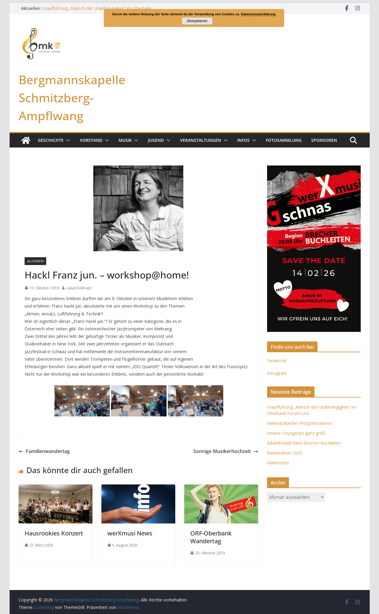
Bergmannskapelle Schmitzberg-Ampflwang (72, 97)
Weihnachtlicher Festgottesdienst (299, 423)
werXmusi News (129, 533)
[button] (67, 140)
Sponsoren (324, 140)
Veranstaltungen (200, 140)
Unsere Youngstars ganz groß (296, 433)
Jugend (156, 140)
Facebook (276, 360)
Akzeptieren (197, 21)
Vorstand (91, 140)
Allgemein (35, 261)
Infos (243, 140)
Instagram (277, 373)
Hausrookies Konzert (54, 533)
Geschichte (51, 140)
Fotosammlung (284, 140)
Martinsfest (278, 463)
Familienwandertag (44, 451)
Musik (125, 140)
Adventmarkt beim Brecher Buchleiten (304, 443)
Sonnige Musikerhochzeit (225, 451)
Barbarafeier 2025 (284, 453)
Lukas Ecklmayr (79, 288)
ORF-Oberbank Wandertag (211, 537)
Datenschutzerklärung (258, 14)
